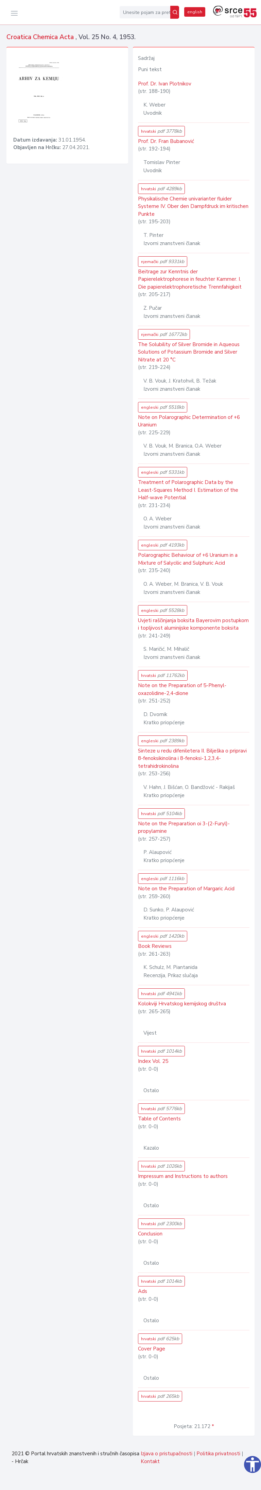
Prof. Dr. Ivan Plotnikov (164, 83)
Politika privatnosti (218, 1453)
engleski (162, 407)
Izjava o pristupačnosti (166, 1453)
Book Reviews (155, 946)
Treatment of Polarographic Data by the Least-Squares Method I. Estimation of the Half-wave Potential (188, 490)
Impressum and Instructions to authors (183, 1176)
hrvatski (161, 131)
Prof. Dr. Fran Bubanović (166, 141)
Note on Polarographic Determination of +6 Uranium (189, 421)
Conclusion (150, 1233)
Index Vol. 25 (153, 1061)
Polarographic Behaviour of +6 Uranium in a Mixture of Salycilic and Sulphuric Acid (188, 559)
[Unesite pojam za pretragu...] (145, 12)
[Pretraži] (174, 12)
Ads (142, 1291)
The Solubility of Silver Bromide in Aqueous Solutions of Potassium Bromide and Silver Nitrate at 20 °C (189, 352)
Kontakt (150, 1461)
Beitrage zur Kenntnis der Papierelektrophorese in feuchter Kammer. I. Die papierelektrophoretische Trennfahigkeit (190, 279)
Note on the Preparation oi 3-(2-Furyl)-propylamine (184, 827)
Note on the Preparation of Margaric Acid (186, 888)
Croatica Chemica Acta (40, 37)
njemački (162, 261)
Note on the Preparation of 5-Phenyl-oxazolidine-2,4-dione (182, 689)
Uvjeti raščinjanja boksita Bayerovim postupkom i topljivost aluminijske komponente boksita (193, 624)
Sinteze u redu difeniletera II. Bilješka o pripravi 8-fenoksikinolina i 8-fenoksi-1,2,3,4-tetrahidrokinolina (192, 758)
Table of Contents (159, 1118)
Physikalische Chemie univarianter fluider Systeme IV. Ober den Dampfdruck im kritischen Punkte (193, 206)
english (194, 12)
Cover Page (151, 1348)
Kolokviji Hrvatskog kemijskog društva (182, 1003)
